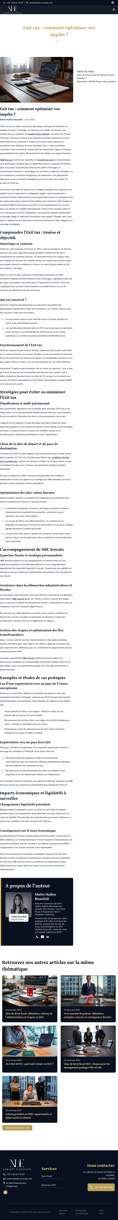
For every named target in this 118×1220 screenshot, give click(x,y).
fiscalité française (45, 159)
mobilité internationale (39, 134)
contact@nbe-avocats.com (39, 2)
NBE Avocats (6, 159)
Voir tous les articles (17, 1127)
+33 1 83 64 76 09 (13, 2)
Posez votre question (106, 81)
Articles (62, 41)
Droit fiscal (47, 1175)
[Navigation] (114, 10)
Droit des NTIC (49, 1184)
